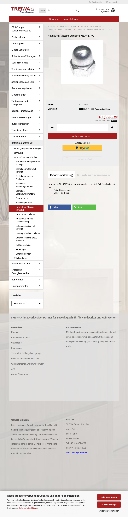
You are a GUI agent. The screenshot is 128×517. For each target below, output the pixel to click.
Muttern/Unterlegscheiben (25, 157)
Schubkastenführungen (23, 56)
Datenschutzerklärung (28, 508)
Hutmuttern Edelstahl (25, 214)
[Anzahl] (82, 127)
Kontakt (15, 332)
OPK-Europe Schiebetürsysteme (21, 29)
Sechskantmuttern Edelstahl (24, 177)
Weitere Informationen (109, 511)
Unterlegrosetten (23, 254)
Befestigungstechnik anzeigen (27, 148)
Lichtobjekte (17, 43)
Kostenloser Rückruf (20, 337)
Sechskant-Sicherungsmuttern (24, 185)
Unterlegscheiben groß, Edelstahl (26, 239)
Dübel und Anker (21, 258)
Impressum (16, 348)
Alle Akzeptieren (109, 497)
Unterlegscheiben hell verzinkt (25, 227)
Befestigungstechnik (22, 143)
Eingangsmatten (19, 286)
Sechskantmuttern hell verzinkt (26, 170)
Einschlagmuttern (24, 202)
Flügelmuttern (22, 198)
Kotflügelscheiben (24, 245)
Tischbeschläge (19, 130)
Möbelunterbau (19, 136)
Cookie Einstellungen (20, 374)
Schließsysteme (19, 62)
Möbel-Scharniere (20, 49)
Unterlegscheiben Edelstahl (28, 233)
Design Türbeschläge (22, 111)
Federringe (20, 249)
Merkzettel (111, 2)
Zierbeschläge (18, 37)
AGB (13, 369)
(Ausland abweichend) (102, 109)
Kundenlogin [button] (95, 2)
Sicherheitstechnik (20, 263)
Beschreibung (61, 175)
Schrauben (18, 153)
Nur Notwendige (109, 504)
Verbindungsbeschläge (23, 69)
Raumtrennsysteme (21, 88)
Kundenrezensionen (93, 175)
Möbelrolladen (18, 94)
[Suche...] (42, 10)
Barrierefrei (17, 279)
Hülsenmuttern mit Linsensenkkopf (24, 220)
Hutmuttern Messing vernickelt (25, 208)
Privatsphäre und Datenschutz (25, 358)
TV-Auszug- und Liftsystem (19, 103)
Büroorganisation (20, 123)
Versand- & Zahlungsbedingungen (26, 353)
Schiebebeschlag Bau (22, 82)
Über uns (53, 19)
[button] (52, 127)
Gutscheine (16, 343)
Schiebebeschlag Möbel (23, 75)
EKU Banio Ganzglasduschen (20, 272)
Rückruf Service (71, 19)
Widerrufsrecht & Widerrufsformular (27, 364)
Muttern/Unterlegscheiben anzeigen (28, 163)
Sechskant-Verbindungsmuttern (25, 192)
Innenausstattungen (21, 117)
